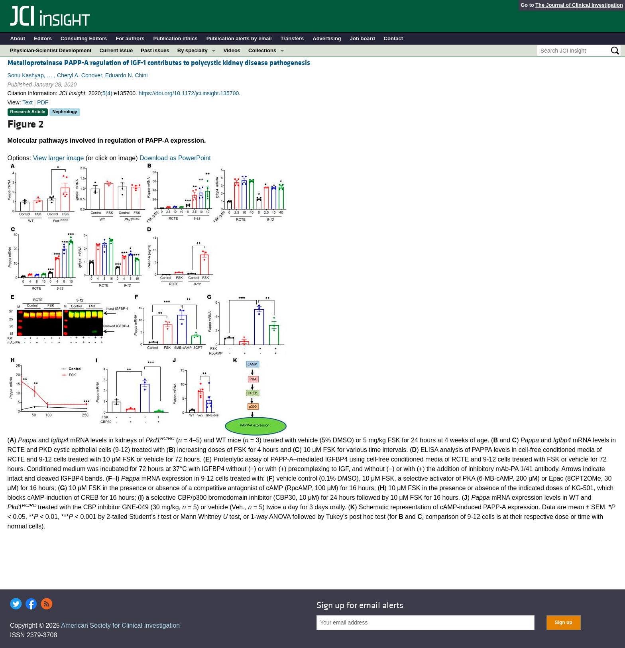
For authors (130, 38)
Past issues (155, 50)
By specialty (192, 50)
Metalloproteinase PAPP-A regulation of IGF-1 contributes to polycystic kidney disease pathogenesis (159, 62)
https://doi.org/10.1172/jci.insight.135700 (189, 93)
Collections (262, 50)
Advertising (326, 38)
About (18, 38)
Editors (43, 38)
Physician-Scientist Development (50, 50)
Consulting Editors (84, 38)
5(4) (107, 93)
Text (27, 102)
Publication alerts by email (239, 38)
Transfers (292, 38)
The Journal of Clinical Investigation (579, 5)
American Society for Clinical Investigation (120, 625)
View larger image (58, 158)
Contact (393, 38)
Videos (232, 50)
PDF (42, 102)
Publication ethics (175, 38)
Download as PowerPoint (175, 158)
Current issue (116, 50)
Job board (362, 38)
